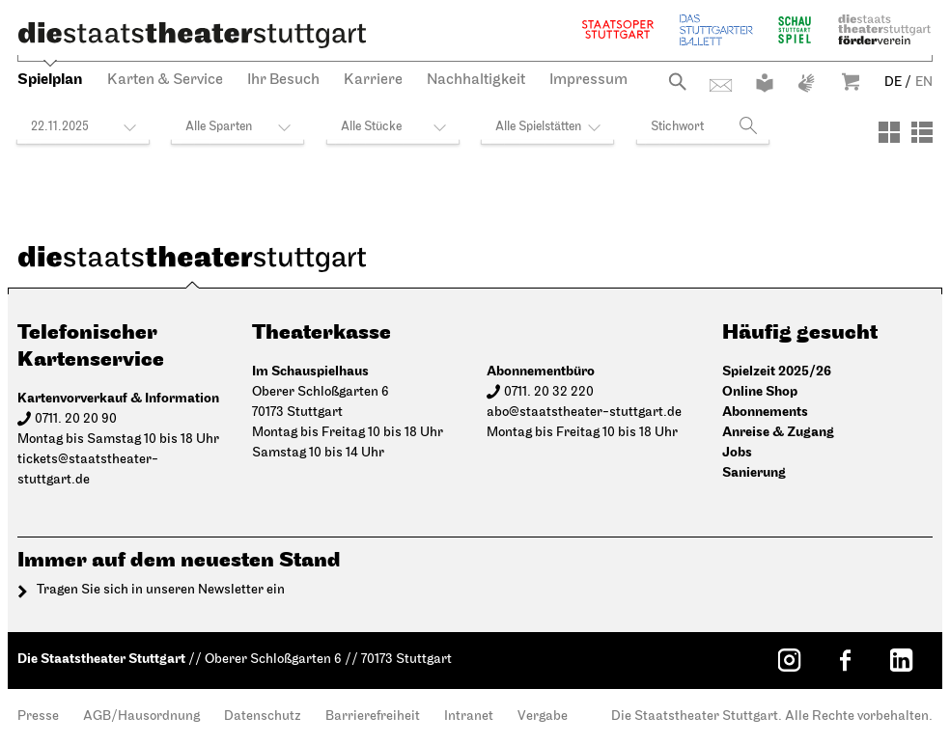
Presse (38, 716)
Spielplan (50, 79)
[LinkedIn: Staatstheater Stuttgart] (901, 660)
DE (893, 82)
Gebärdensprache (806, 83)
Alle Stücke (371, 127)
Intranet (468, 716)
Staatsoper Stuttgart (618, 29)
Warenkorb (850, 81)
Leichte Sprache (764, 83)
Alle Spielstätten (538, 127)
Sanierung (754, 472)
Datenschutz (262, 716)
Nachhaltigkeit (476, 80)
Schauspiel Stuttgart (794, 29)
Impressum (588, 80)
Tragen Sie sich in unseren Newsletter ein (161, 590)
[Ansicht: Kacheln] (889, 132)
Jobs (737, 452)
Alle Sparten (218, 127)
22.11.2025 (60, 127)
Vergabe (542, 716)
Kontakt (721, 85)
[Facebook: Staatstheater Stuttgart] (845, 660)
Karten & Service (165, 80)
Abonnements (765, 411)
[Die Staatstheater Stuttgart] (192, 34)
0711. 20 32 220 (549, 392)
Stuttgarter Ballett (716, 29)
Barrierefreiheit (372, 716)
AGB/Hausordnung (141, 716)
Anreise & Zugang (778, 432)
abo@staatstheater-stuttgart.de (584, 412)
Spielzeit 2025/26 (776, 371)
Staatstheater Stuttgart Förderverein (884, 29)
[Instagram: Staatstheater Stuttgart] (789, 660)
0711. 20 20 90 (76, 419)
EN (924, 82)
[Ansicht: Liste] (922, 132)
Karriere (373, 80)
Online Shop (759, 391)
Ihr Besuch (283, 80)
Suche (677, 81)
